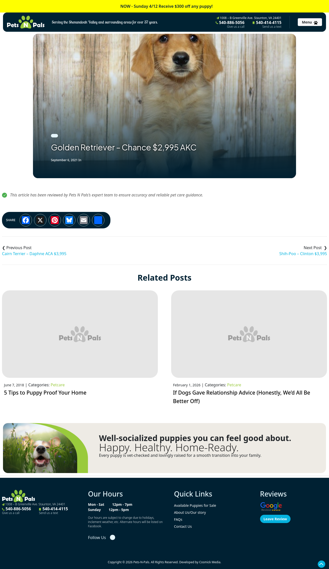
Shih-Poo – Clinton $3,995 (303, 253)
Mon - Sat (96, 504)
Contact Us (183, 526)
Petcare (58, 385)
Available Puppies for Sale (195, 505)
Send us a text (272, 26)
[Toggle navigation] (310, 22)
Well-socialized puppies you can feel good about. (195, 438)
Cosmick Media (209, 562)
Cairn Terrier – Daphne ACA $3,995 (34, 253)
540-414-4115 (267, 24)
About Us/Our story (190, 512)
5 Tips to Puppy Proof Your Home (45, 392)
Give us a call (236, 26)
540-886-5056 (230, 24)
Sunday (94, 509)
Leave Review (275, 519)
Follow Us (97, 537)
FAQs (178, 519)
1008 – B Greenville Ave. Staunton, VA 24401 (249, 18)
